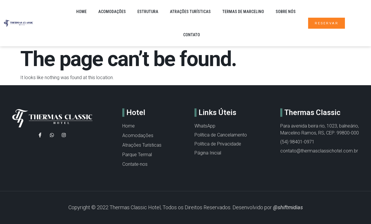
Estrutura (147, 11)
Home (81, 11)
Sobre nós (286, 11)
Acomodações (112, 11)
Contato (191, 34)
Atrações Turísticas (190, 11)
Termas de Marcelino (243, 11)
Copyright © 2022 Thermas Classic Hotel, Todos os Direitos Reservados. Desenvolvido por (185, 207)
